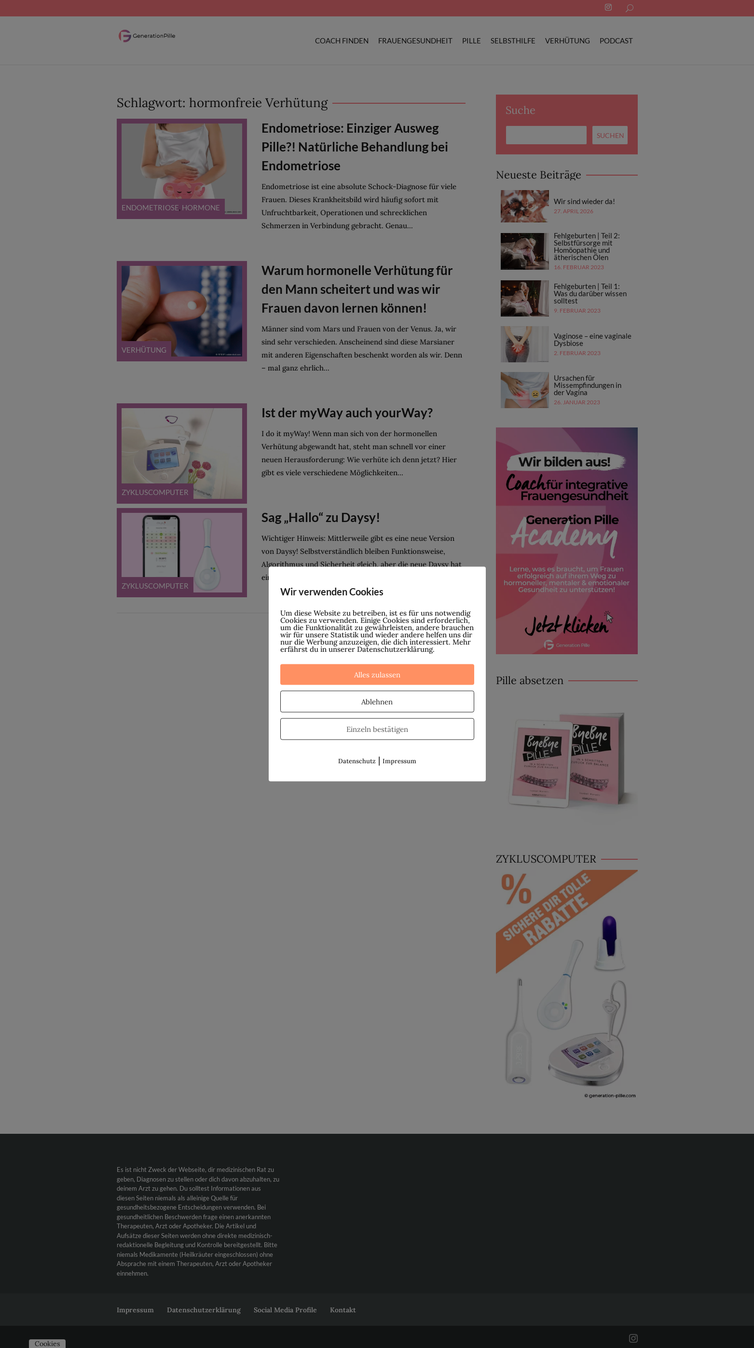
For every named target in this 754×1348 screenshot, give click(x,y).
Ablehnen (377, 701)
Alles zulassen (377, 674)
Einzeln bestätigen (377, 729)
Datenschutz (357, 761)
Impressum (399, 761)
